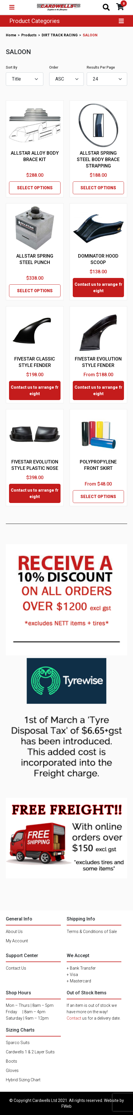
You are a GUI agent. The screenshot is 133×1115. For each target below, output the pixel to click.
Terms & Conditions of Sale (92, 931)
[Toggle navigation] (12, 7)
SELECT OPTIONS (35, 187)
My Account (17, 941)
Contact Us (16, 968)
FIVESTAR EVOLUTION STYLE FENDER (98, 362)
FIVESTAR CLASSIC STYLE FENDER (34, 362)
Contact (74, 1018)
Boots (11, 1061)
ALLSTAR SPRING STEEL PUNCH (34, 259)
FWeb (66, 1106)
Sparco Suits (18, 1042)
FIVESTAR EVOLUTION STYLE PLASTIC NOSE (34, 465)
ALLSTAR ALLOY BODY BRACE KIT (35, 156)
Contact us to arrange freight (98, 287)
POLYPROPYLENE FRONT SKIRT (98, 465)
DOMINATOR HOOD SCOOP (98, 259)
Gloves (12, 1070)
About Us (14, 931)
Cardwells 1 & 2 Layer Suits (30, 1052)
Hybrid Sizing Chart (23, 1079)
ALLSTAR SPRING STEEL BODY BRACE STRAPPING (98, 159)
